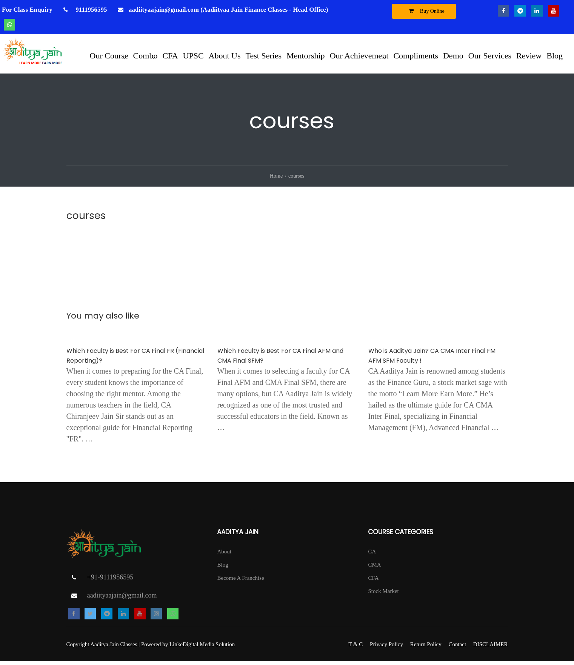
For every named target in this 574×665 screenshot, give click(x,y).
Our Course (109, 55)
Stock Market (383, 595)
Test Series (264, 55)
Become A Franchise (240, 582)
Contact (457, 648)
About (224, 555)
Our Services (489, 55)
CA (372, 555)
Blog (554, 55)
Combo (145, 55)
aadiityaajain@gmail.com (122, 599)
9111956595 (90, 9)
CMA (374, 568)
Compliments (415, 55)
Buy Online (424, 11)
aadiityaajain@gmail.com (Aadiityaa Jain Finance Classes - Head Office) (228, 9)
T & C (355, 648)
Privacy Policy (386, 648)
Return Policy (426, 648)
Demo (453, 55)
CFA (170, 55)
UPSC (193, 55)
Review (529, 55)
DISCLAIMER (490, 648)
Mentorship (305, 55)
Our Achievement (359, 55)
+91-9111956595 (110, 581)
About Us (225, 55)
